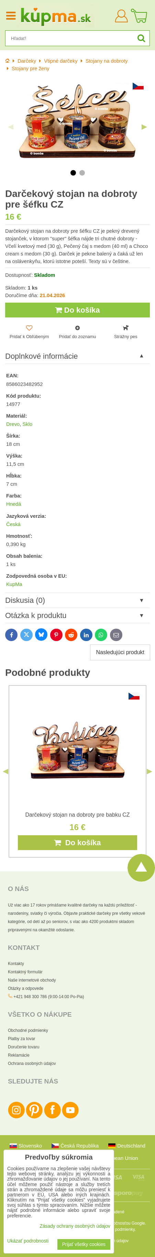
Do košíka (77, 310)
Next (144, 127)
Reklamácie (19, 1055)
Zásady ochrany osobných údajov (75, 1226)
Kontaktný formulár (25, 972)
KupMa (14, 584)
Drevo (13, 424)
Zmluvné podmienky (116, 1229)
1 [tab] (73, 173)
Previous (10, 127)
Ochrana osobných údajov (32, 1063)
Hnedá (13, 504)
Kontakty (16, 963)
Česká (13, 524)
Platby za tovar (21, 1038)
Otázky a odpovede (25, 988)
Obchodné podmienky (28, 1030)
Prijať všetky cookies (84, 1244)
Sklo (27, 424)
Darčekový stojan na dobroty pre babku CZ (77, 815)
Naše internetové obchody (32, 980)
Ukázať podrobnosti (27, 1241)
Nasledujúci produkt (120, 652)
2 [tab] (82, 173)
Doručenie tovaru (23, 1047)
